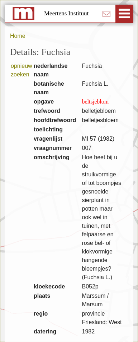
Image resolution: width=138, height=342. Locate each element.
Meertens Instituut (66, 13)
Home (17, 36)
